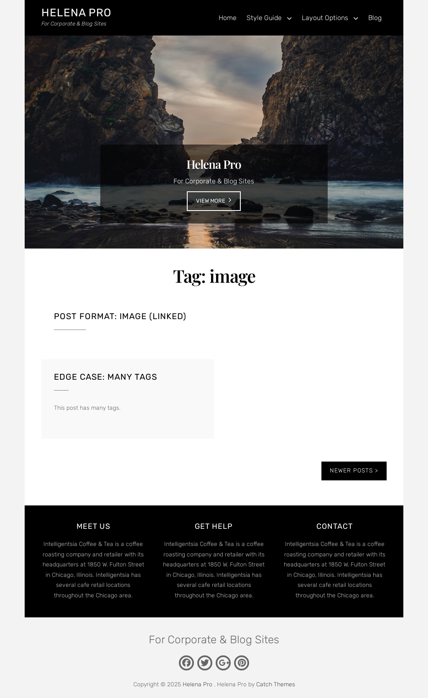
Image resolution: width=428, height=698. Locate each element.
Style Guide (264, 18)
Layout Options (325, 18)
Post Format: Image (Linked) (120, 316)
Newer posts (351, 470)
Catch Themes (275, 684)
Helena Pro (76, 12)
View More (210, 201)
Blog (375, 18)
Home (228, 18)
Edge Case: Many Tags (105, 377)
